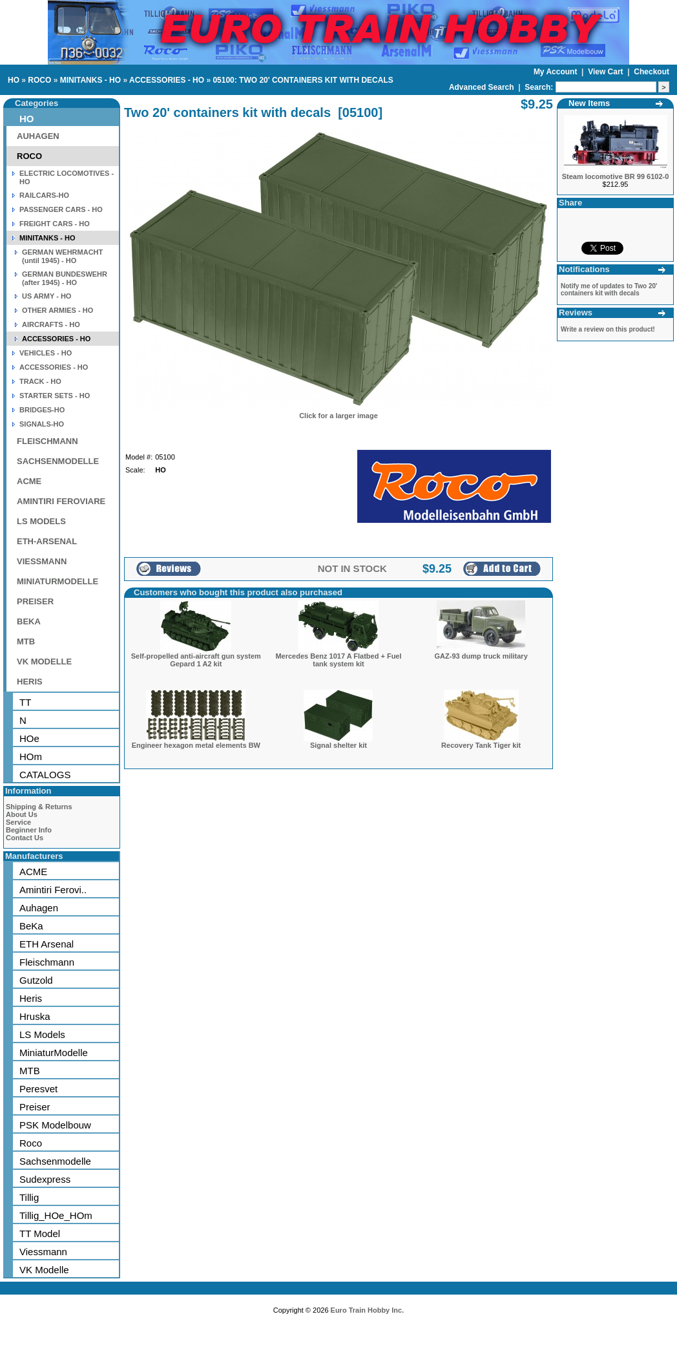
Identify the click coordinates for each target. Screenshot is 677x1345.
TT (25, 702)
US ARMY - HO (46, 296)
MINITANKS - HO (90, 80)
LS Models (42, 1034)
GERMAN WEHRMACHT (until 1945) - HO (62, 256)
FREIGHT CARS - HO (54, 224)
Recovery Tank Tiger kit (481, 745)
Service (18, 822)
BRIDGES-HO (42, 410)
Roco (30, 1143)
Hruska (34, 1016)
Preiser (34, 1106)
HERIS (30, 681)
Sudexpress (44, 1179)
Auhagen (38, 907)
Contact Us (24, 838)
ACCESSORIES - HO (166, 80)
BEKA (29, 621)
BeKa (31, 925)
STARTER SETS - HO (54, 395)
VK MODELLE (44, 661)
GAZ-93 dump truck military (481, 656)
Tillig (29, 1197)
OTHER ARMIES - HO (57, 310)
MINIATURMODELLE (57, 581)
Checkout (651, 71)
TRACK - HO (40, 381)
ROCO (39, 80)
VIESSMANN (42, 561)
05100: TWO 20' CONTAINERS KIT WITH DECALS (303, 80)
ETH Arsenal (46, 943)
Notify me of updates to (609, 289)
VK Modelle (44, 1269)
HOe (29, 738)
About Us (21, 814)
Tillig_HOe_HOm (55, 1215)
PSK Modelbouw (55, 1124)
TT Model (39, 1233)
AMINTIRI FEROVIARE (61, 501)
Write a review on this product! (608, 329)
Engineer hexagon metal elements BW (196, 745)
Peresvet (38, 1088)
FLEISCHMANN (47, 441)
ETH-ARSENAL (47, 541)
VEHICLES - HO (45, 353)
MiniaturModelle (53, 1052)
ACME (29, 481)
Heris (30, 998)
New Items (589, 103)
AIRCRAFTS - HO (51, 324)
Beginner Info (29, 830)
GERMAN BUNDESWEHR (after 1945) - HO (64, 278)
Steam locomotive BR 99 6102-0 (615, 176)
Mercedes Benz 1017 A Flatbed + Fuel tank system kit (338, 660)
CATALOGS (44, 774)
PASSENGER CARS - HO (61, 209)
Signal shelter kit (338, 745)
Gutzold (36, 980)
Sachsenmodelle (55, 1161)
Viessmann (43, 1251)
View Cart (606, 71)
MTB (26, 641)
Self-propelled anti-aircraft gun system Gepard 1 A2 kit (196, 660)
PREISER (35, 601)
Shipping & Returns (39, 806)
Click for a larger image (338, 415)
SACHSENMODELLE (58, 461)
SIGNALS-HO (41, 424)
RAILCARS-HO (44, 195)
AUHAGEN (38, 136)
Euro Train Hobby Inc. (367, 1310)
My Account (556, 71)
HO (13, 80)
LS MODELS (41, 521)
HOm (30, 756)
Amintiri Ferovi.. (53, 889)
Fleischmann (46, 962)
